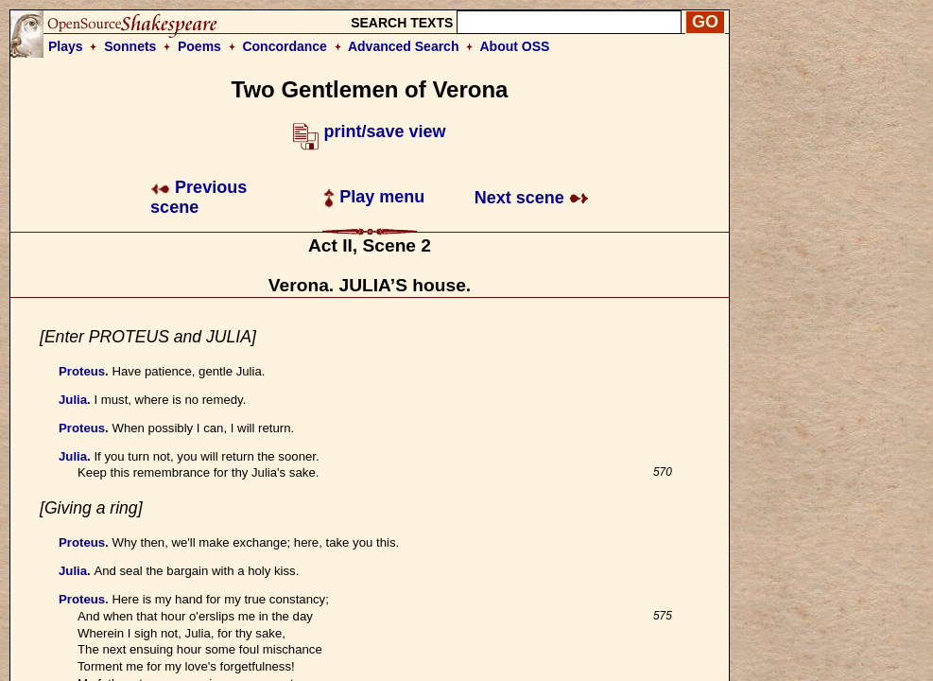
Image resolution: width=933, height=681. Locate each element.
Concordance (284, 46)
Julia (73, 400)
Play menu (373, 196)
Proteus (82, 371)
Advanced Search (403, 46)
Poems (199, 46)
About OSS (515, 46)
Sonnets (130, 46)
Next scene (532, 197)
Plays (65, 46)
